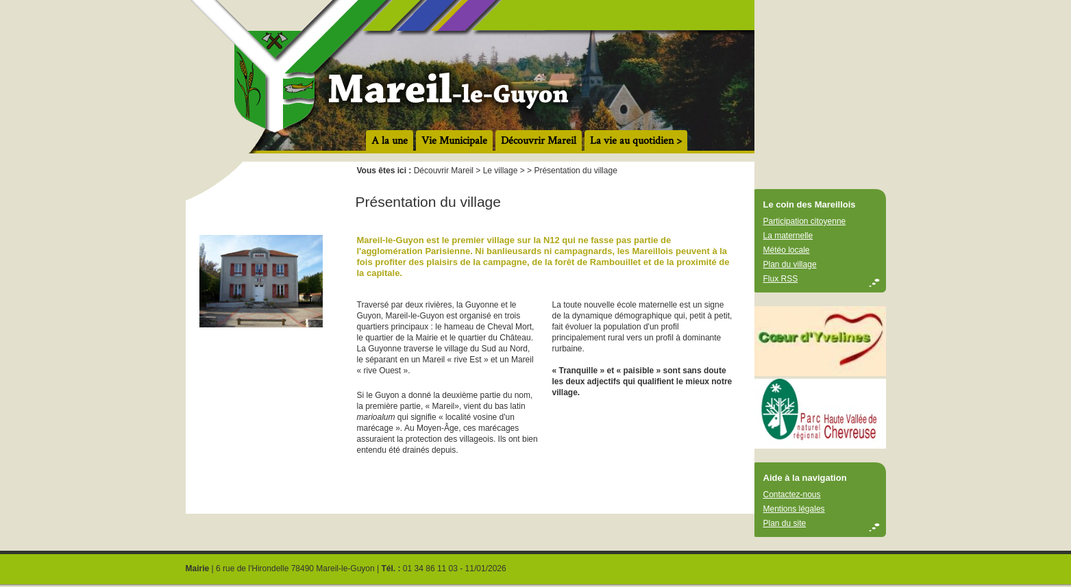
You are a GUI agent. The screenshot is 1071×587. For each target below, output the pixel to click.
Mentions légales (794, 509)
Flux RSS (780, 279)
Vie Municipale (454, 141)
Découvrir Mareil (538, 141)
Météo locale (786, 250)
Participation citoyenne (804, 221)
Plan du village (790, 264)
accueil (536, 76)
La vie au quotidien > (636, 141)
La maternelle (788, 235)
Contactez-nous (792, 494)
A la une (389, 141)
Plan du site (785, 523)
